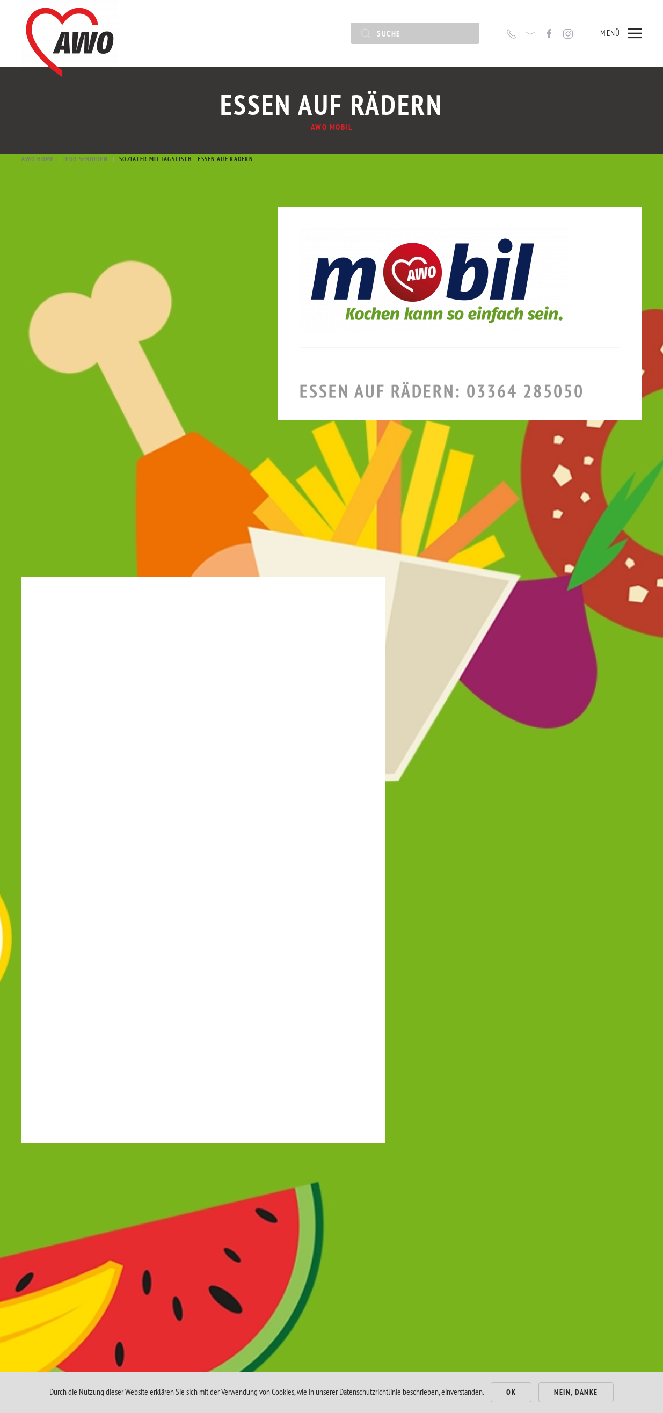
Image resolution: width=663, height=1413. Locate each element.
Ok (511, 1392)
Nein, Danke (576, 1392)
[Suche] (415, 33)
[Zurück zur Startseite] (69, 33)
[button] (621, 33)
